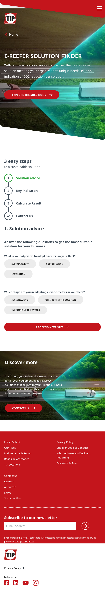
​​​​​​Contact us (20, 408)
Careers (9, 481)
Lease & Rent (12, 442)
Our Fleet (10, 447)
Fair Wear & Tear (67, 463)
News (7, 492)
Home (11, 34)
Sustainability (12, 498)
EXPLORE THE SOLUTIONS (28, 95)
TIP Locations (12, 464)
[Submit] (85, 526)
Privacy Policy (65, 442)
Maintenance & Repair (17, 453)
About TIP (10, 487)
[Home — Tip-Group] (10, 18)
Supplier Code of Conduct (72, 447)
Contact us (10, 475)
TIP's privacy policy (24, 541)
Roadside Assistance (16, 459)
